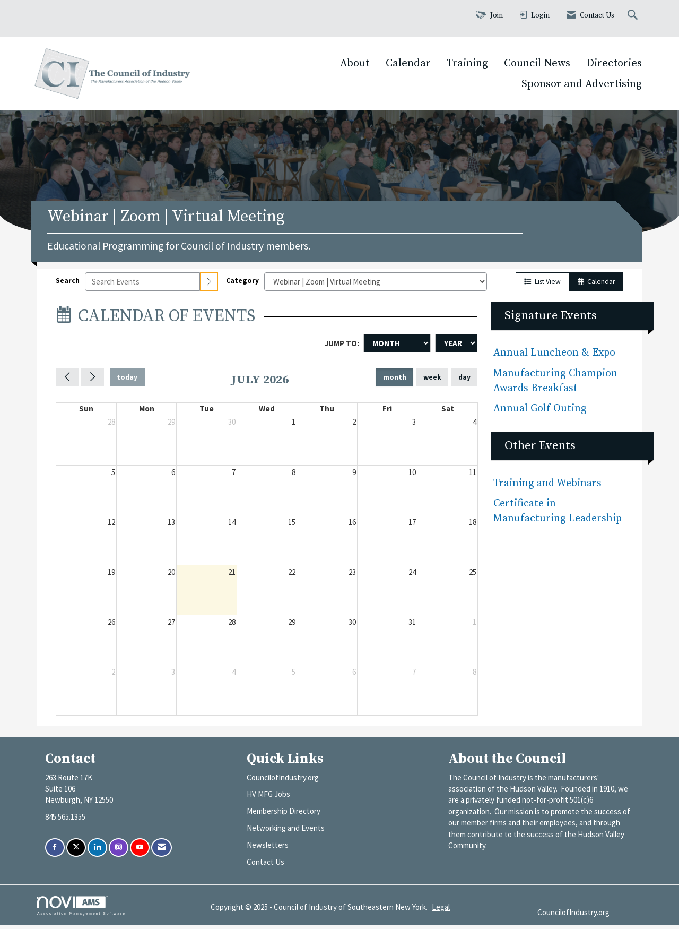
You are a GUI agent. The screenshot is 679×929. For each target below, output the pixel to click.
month (394, 381)
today (127, 381)
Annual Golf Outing (541, 412)
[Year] (456, 347)
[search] (209, 286)
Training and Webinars (547, 487)
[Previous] (67, 381)
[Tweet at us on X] (76, 851)
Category (242, 284)
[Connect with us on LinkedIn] (97, 851)
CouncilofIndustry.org (283, 781)
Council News (537, 63)
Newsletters (268, 849)
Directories (614, 63)
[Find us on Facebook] (55, 851)
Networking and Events (286, 832)
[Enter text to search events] (142, 286)
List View (542, 285)
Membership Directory (283, 815)
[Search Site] (634, 16)
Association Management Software (81, 909)
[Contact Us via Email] (161, 851)
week (432, 381)
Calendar (408, 63)
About (355, 63)
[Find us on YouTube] (140, 851)
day (464, 381)
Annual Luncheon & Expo (554, 357)
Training (467, 63)
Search (68, 284)
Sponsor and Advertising (581, 84)
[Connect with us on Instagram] (118, 851)
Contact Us (265, 866)
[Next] (92, 381)
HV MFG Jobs (268, 798)
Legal (441, 911)
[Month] (397, 347)
